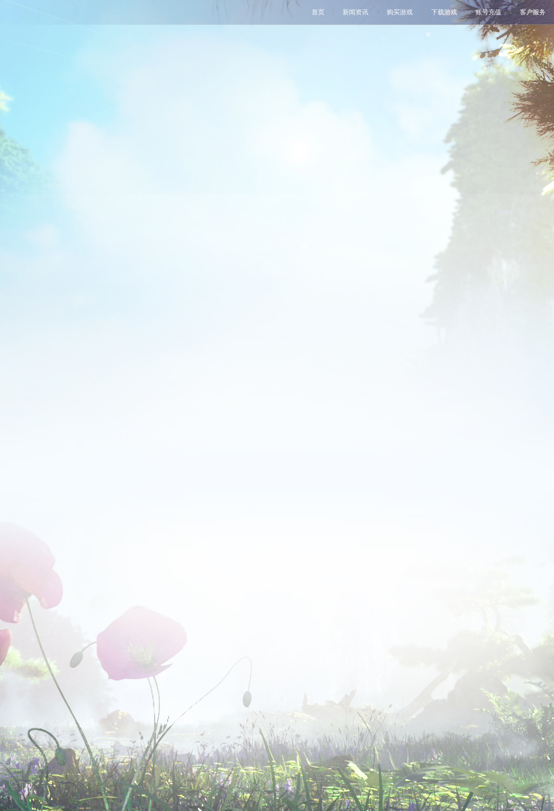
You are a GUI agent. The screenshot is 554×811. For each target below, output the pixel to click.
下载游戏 (444, 12)
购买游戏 (400, 12)
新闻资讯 (355, 12)
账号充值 (488, 12)
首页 (318, 12)
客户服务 (533, 12)
